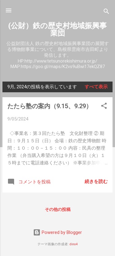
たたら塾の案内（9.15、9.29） (49, 106)
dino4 (74, 244)
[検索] (106, 12)
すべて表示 (96, 87)
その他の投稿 (58, 209)
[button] (104, 107)
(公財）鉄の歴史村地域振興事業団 (57, 29)
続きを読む (96, 181)
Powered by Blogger (57, 232)
